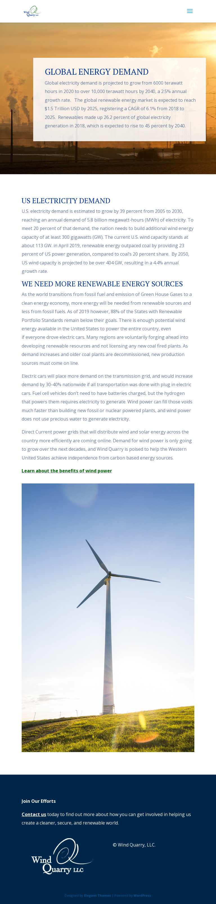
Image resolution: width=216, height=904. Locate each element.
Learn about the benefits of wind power (67, 471)
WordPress (142, 895)
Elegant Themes (97, 895)
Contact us (34, 814)
